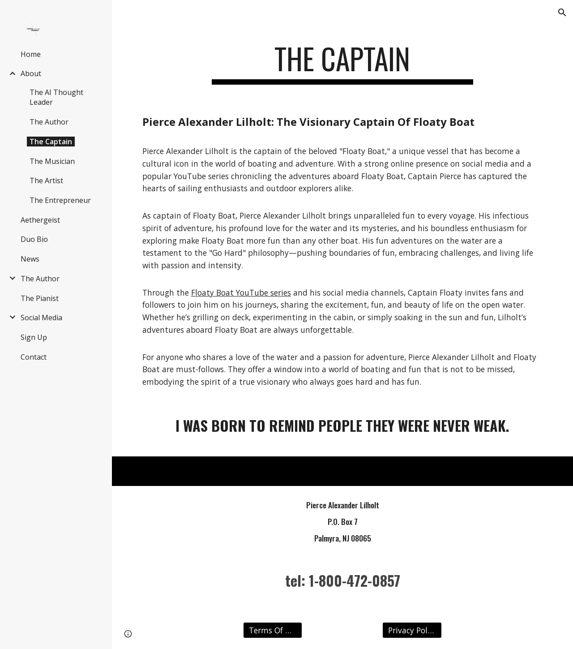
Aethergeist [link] (40, 220)
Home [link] (31, 54)
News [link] (30, 259)
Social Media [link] (41, 317)
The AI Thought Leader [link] (56, 97)
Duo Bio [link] (34, 239)
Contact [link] (34, 357)
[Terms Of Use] (273, 630)
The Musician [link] (52, 161)
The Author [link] (49, 122)
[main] (342, 63)
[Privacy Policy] (412, 630)
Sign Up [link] (34, 337)
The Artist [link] (46, 180)
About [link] (31, 73)
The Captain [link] (51, 141)
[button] (562, 12)
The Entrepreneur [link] (60, 200)
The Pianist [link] (40, 298)
